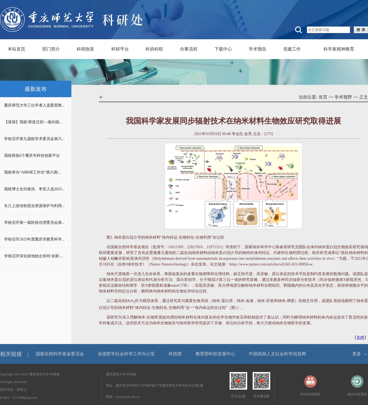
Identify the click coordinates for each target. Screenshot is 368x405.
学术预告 (257, 49)
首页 (323, 97)
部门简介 (51, 49)
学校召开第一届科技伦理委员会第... (34, 222)
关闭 (360, 338)
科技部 (175, 353)
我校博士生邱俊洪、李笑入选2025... (34, 189)
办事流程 (188, 49)
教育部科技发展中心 (215, 353)
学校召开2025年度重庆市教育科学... (34, 239)
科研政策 (85, 49)
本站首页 (16, 49)
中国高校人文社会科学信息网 (277, 353)
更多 (356, 353)
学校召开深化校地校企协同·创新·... (33, 256)
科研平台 (120, 49)
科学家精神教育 (339, 49)
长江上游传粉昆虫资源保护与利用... (34, 206)
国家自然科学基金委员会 (60, 353)
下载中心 (223, 49)
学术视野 (343, 97)
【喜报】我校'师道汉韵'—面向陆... (33, 122)
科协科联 (154, 49)
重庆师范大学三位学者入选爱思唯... (34, 105)
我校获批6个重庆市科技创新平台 (32, 155)
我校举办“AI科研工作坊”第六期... (32, 172)
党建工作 (292, 49)
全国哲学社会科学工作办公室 (126, 353)
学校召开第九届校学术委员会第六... (34, 139)
